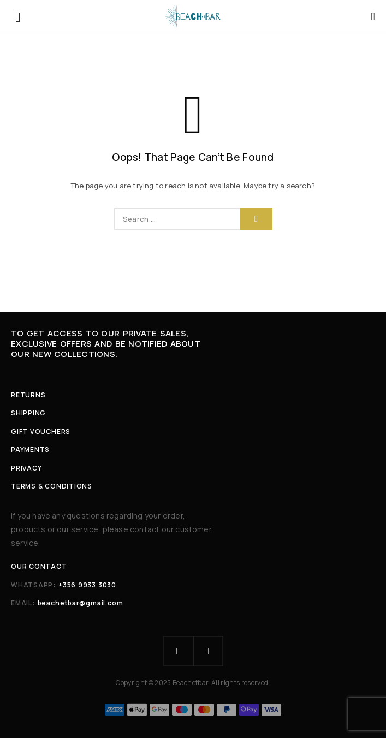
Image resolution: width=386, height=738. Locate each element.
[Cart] (373, 16)
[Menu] (17, 16)
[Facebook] (178, 651)
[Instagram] (208, 651)
